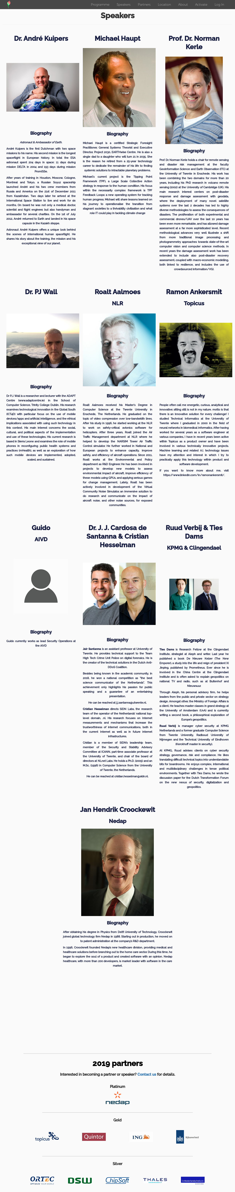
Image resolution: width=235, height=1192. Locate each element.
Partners (144, 4)
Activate (201, 4)
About (183, 4)
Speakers (124, 4)
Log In (219, 4)
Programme (100, 4)
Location (164, 4)
